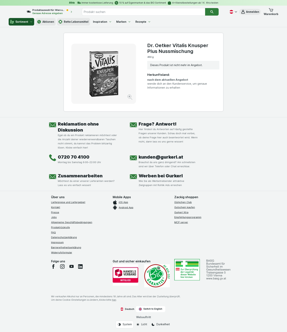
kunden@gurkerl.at (161, 157)
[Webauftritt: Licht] (141, 324)
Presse (55, 212)
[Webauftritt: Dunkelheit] (160, 324)
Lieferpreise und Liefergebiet (68, 202)
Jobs (54, 217)
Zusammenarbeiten (80, 175)
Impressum (57, 242)
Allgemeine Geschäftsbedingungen (71, 222)
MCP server (181, 222)
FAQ (53, 232)
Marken (123, 21)
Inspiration (102, 21)
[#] (187, 269)
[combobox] (149, 12)
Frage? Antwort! (158, 124)
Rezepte (143, 21)
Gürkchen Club (183, 202)
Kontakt (55, 207)
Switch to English (150, 308)
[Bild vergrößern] (130, 98)
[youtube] (71, 266)
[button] (250, 12)
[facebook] (53, 266)
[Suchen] (215, 12)
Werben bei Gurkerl (161, 175)
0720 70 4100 (73, 157)
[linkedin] (80, 266)
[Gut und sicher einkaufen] (157, 275)
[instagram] (62, 266)
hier (114, 299)
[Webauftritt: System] (125, 324)
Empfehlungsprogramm (187, 217)
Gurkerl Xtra (181, 212)
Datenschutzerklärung (64, 237)
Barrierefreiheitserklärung (66, 247)
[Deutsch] (233, 12)
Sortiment (21, 22)
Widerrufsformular (61, 252)
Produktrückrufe (60, 227)
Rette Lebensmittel (73, 22)
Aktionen (45, 22)
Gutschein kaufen (184, 207)
